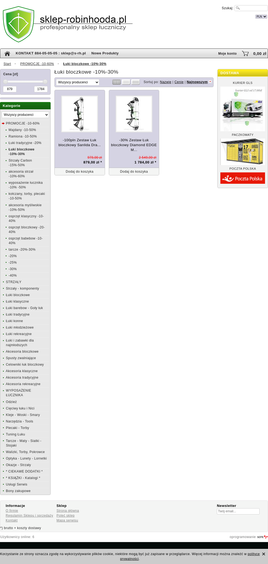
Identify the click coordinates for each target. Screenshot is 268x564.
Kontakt (12, 520)
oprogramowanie (243, 537)
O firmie (12, 511)
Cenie (179, 82)
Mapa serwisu (67, 520)
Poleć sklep (66, 515)
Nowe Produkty (105, 53)
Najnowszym (197, 82)
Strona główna (68, 511)
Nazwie (165, 82)
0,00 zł (259, 53)
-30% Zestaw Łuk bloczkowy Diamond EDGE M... (134, 145)
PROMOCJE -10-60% (37, 64)
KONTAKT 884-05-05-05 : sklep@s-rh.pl (51, 53)
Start (7, 64)
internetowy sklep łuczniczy (157, 15)
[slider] (5, 81)
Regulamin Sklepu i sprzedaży (29, 515)
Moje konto (227, 53)
